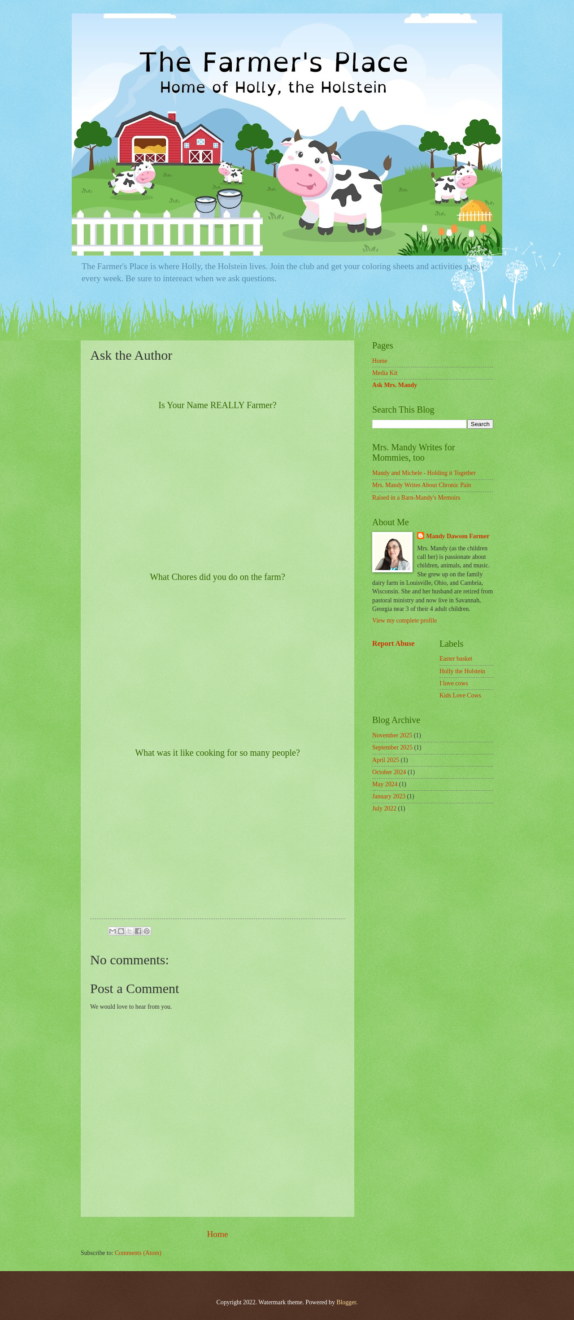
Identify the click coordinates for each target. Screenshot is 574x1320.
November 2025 (392, 735)
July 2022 (384, 808)
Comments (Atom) (138, 1253)
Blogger (346, 1302)
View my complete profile (404, 620)
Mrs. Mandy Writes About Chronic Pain (421, 485)
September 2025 (392, 747)
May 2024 (384, 784)
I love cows (453, 683)
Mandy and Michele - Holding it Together (424, 473)
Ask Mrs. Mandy (394, 385)
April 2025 (385, 760)
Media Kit (384, 373)
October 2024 (389, 772)
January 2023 (388, 796)
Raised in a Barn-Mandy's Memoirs (416, 497)
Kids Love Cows (460, 695)
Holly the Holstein (462, 671)
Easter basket (455, 658)
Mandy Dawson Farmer (457, 536)
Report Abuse (393, 643)
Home (217, 1234)
